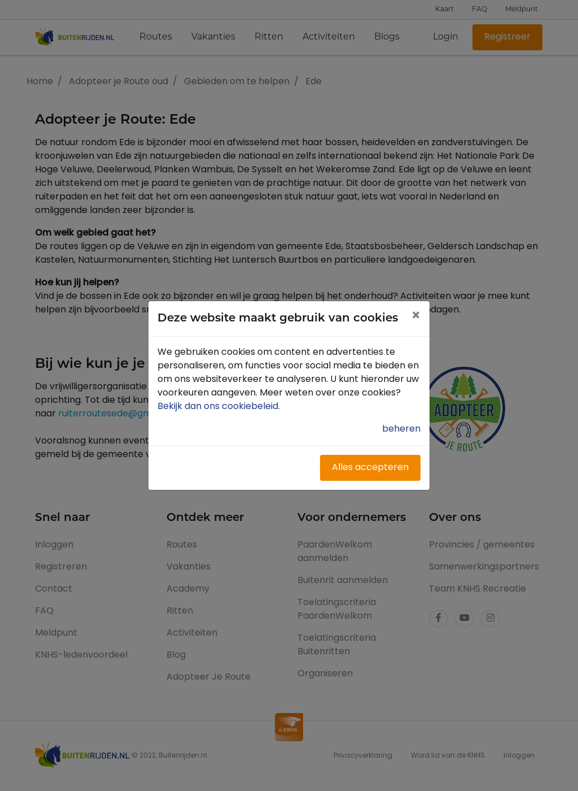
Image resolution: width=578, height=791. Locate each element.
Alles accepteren (370, 467)
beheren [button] (401, 429)
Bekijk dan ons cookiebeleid (219, 406)
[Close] (416, 317)
